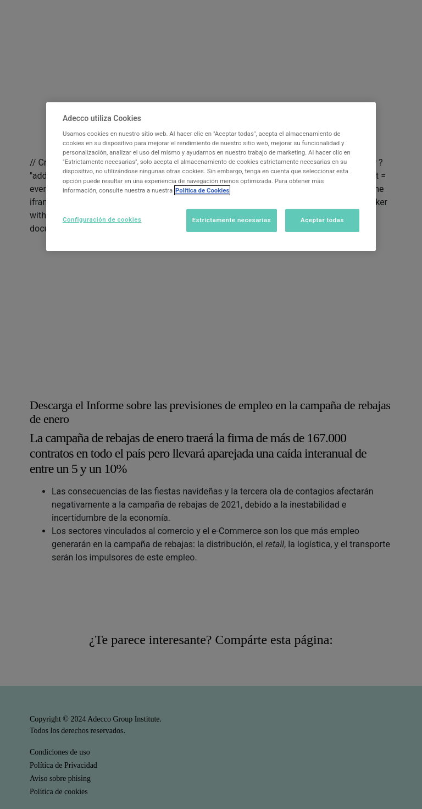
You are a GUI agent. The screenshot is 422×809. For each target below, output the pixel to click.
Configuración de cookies (102, 219)
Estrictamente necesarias (231, 220)
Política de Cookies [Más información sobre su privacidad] (202, 190)
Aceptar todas (322, 220)
